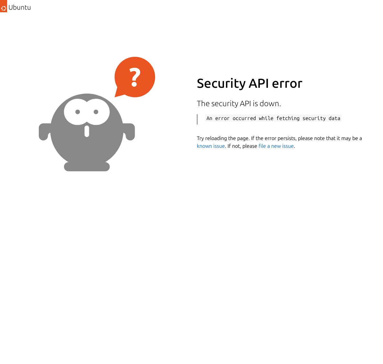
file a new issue (276, 146)
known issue (211, 146)
